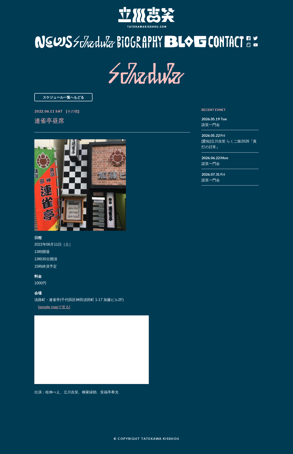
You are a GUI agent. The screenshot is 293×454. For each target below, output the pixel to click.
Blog (185, 42)
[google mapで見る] (54, 307)
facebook (248, 38)
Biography (139, 42)
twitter (255, 38)
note (248, 45)
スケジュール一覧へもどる (63, 97)
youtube (255, 45)
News (53, 42)
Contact (226, 42)
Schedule (94, 42)
